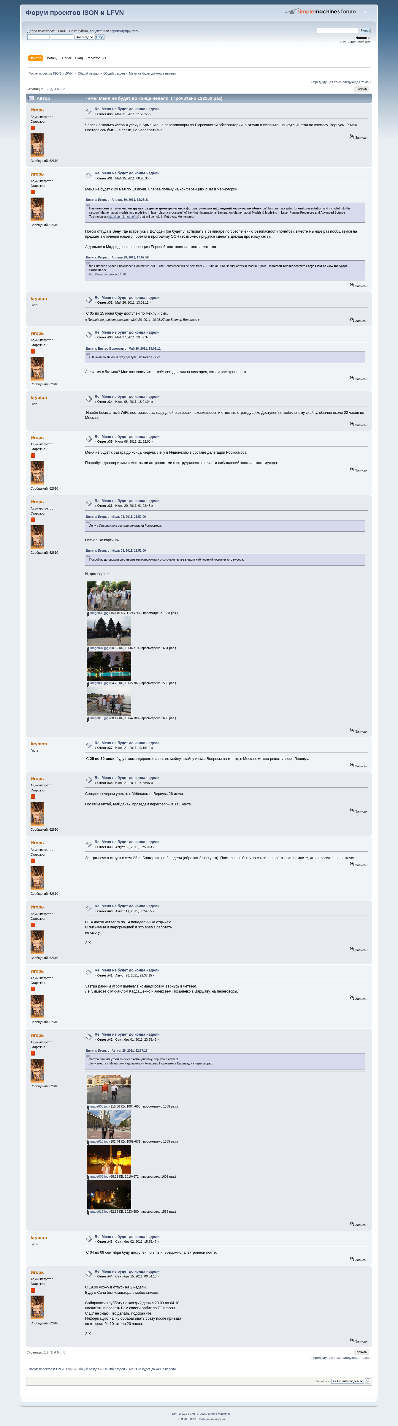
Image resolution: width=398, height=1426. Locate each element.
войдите (96, 31)
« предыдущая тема (325, 82)
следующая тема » (357, 82)
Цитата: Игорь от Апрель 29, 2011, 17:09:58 (117, 257)
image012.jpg (98, 1211)
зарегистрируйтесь (124, 31)
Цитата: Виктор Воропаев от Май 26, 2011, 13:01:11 (123, 348)
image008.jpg (98, 683)
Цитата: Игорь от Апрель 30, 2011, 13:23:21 (117, 199)
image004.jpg (98, 648)
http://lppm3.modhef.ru (123, 216)
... (61, 89)
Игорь (37, 109)
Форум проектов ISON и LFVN (75, 12)
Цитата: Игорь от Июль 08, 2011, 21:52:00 (116, 516)
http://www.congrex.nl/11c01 (107, 274)
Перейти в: (323, 1381)
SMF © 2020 (198, 1413)
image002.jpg (98, 613)
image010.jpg (98, 718)
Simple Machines (219, 1413)
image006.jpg (98, 1176)
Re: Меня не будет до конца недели (127, 109)
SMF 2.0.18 (179, 1413)
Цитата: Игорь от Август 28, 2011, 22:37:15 (117, 1050)
